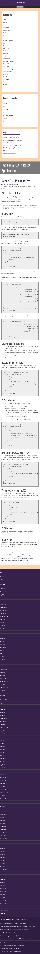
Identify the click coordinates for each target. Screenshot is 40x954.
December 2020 (3, 607)
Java (4, 43)
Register (2, 576)
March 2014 (3, 678)
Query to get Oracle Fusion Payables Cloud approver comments (15, 942)
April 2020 (2, 628)
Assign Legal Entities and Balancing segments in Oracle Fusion (15, 929)
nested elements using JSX (13, 556)
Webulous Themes (25, 919)
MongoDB (5, 103)
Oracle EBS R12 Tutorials (9, 142)
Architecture (6, 27)
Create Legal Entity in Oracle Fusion (8, 932)
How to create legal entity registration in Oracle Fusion (13, 923)
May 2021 (2, 601)
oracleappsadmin (13, 184)
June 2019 (2, 635)
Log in (1, 579)
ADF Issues (6, 19)
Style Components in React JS (10, 153)
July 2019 (2, 632)
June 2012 (2, 690)
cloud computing (7, 30)
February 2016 (3, 669)
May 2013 (2, 684)
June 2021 (2, 598)
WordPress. (8, 919)
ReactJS (5, 121)
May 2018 (2, 641)
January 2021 (3, 604)
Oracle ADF (6, 63)
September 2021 (4, 588)
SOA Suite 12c (6, 109)
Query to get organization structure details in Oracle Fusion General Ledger (17, 926)
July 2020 (2, 619)
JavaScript (5, 51)
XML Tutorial (6, 87)
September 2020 (4, 616)
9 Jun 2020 (4, 184)
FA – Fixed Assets (7, 38)
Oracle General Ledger (8, 69)
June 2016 (2, 656)
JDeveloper (6, 53)
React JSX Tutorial (24, 556)
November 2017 (4, 647)
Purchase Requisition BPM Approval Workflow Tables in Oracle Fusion (16, 939)
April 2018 (2, 644)
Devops (5, 35)
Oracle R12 (6, 106)
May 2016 (2, 659)
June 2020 (2, 622)
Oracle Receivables (7, 71)
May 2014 (2, 675)
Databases (5, 32)
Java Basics (6, 45)
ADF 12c (5, 112)
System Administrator (8, 82)
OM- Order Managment (8, 61)
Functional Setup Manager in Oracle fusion (10, 948)
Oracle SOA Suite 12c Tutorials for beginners (13, 145)
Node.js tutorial (7, 58)
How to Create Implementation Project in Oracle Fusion (13, 935)
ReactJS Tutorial (7, 76)
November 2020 (4, 610)
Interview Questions (8, 40)
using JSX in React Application (20, 560)
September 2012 (4, 687)
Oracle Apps (6, 66)
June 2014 (2, 672)
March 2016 (3, 666)
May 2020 (2, 625)
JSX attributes (17, 553)
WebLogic (5, 84)
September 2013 (4, 681)
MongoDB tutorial (7, 56)
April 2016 (2, 663)
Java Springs (6, 48)
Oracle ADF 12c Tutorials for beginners (12, 140)
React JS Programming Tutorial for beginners (13, 147)
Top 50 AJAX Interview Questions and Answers (11, 951)
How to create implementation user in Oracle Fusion (12, 945)
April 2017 (2, 650)
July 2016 (2, 653)
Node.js (5, 118)
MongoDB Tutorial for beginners (11, 137)
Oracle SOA (6, 74)
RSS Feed (5, 150)
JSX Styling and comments (15, 554)
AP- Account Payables (8, 25)
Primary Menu (20, 7)
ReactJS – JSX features (15, 180)
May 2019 (2, 638)
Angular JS (5, 22)
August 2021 (3, 591)
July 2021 (2, 594)
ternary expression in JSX (19, 558)
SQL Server (6, 79)
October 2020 (3, 613)
